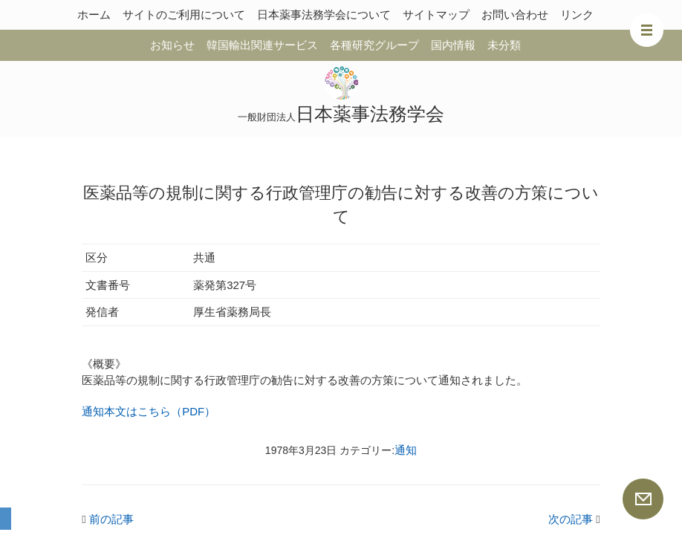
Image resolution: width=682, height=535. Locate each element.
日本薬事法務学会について (324, 14)
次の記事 (574, 519)
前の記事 (108, 519)
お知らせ (172, 45)
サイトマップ (436, 14)
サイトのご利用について (184, 14)
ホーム (94, 14)
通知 (405, 450)
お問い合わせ (514, 14)
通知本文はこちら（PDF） (148, 411)
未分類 (504, 45)
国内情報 (453, 45)
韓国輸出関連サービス (262, 45)
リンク (577, 14)
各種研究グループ (374, 45)
